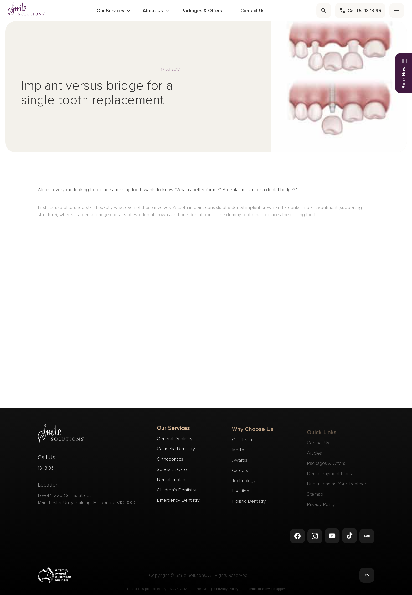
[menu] (396, 10)
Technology (244, 483)
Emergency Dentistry (178, 501)
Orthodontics (170, 460)
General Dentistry (175, 439)
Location (240, 493)
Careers (240, 473)
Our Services (110, 10)
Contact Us (252, 10)
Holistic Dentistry (249, 504)
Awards (239, 463)
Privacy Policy (227, 590)
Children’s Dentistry (176, 491)
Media (238, 452)
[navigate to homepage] (26, 10)
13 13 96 (46, 470)
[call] (360, 10)
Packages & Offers (201, 10)
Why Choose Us (253, 431)
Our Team (242, 442)
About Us (153, 10)
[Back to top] (366, 575)
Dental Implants (173, 480)
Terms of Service (261, 590)
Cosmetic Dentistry (176, 449)
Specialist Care (172, 470)
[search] (323, 10)
